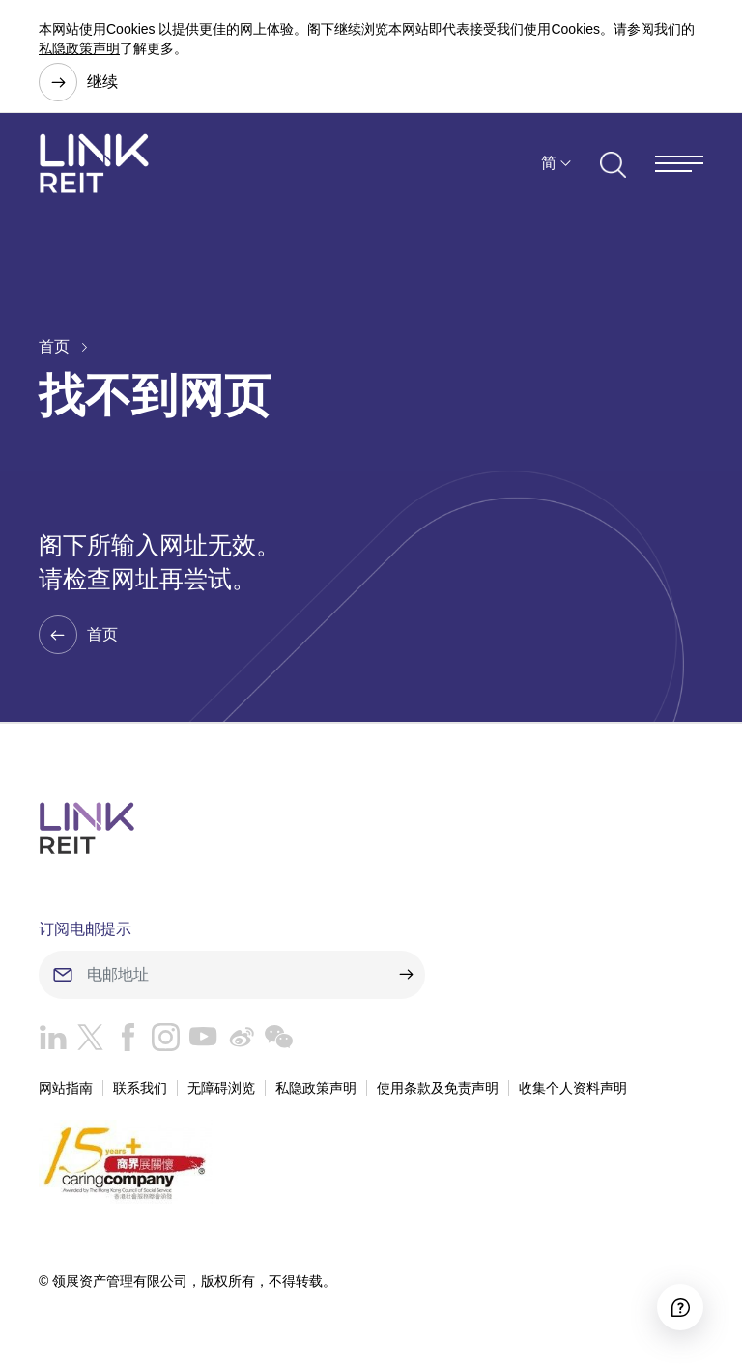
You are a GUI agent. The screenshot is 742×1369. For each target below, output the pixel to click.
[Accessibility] (680, 1307)
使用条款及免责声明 (438, 1088)
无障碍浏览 (221, 1088)
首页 (54, 346)
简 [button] (548, 163)
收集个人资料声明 (573, 1088)
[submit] (405, 975)
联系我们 (140, 1088)
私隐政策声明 (79, 48)
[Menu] (679, 164)
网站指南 (66, 1088)
